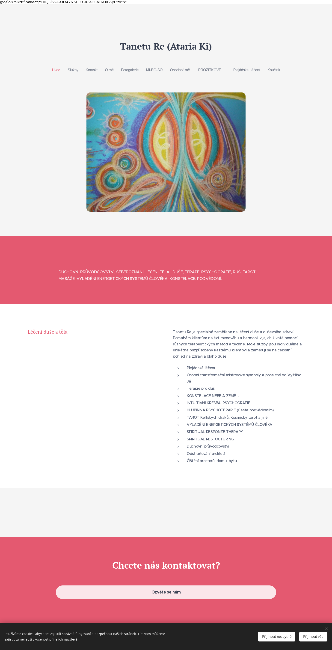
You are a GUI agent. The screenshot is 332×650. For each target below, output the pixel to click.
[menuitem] (54, 70)
